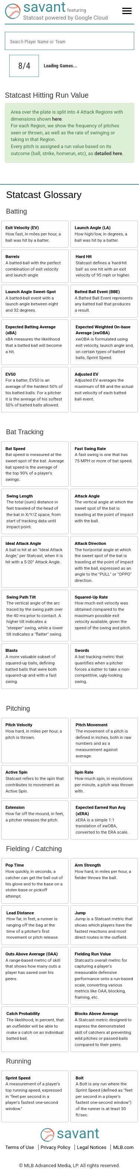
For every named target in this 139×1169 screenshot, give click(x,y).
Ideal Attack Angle (23, 543)
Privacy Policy (56, 1147)
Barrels (13, 256)
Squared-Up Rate (91, 597)
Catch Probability (23, 1013)
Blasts (12, 650)
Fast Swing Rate (90, 448)
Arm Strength (88, 865)
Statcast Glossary (44, 194)
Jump (80, 912)
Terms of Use (20, 1147)
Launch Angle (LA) (92, 227)
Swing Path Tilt (21, 597)
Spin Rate (84, 772)
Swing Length (19, 496)
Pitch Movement (91, 724)
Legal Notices (92, 1147)
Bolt (79, 1078)
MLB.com (123, 1147)
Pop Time (15, 865)
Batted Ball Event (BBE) (97, 291)
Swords (82, 650)
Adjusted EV (86, 374)
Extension (15, 807)
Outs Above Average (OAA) (32, 954)
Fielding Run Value (93, 954)
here (57, 119)
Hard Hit (84, 256)
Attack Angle (87, 496)
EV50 (11, 374)
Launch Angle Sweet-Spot (31, 291)
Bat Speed (16, 448)
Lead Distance (20, 912)
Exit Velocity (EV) (22, 227)
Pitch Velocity (19, 724)
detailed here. (109, 153)
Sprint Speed (18, 1078)
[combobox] (69, 41)
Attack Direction (90, 543)
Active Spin (16, 772)
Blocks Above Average (96, 1013)
